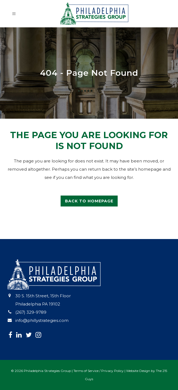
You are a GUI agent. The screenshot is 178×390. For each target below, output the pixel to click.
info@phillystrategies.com (42, 320)
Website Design (138, 371)
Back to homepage (89, 201)
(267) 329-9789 (30, 312)
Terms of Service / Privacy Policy (98, 371)
